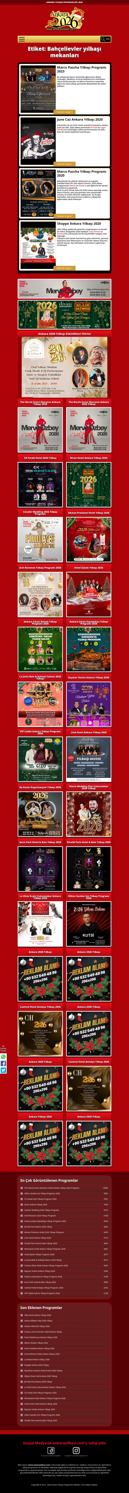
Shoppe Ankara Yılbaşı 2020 (79, 223)
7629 (106, 1204)
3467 (106, 1265)
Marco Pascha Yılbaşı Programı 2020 (81, 173)
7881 (106, 1193)
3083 (106, 1282)
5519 (106, 1210)
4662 (106, 1226)
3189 (106, 1276)
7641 (106, 1199)
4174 (106, 1238)
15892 (105, 1188)
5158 (106, 1215)
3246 (106, 1271)
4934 (106, 1221)
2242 (106, 1287)
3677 (106, 1254)
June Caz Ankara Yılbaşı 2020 (80, 119)
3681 (106, 1249)
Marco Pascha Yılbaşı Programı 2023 (81, 69)
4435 (106, 1232)
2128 (106, 1293)
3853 (106, 1243)
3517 (106, 1260)
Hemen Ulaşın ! (64, 111)
